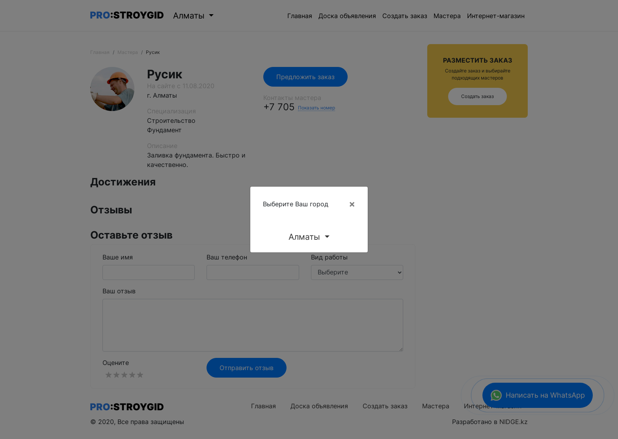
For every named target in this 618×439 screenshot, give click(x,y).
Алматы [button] (305, 237)
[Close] (352, 204)
